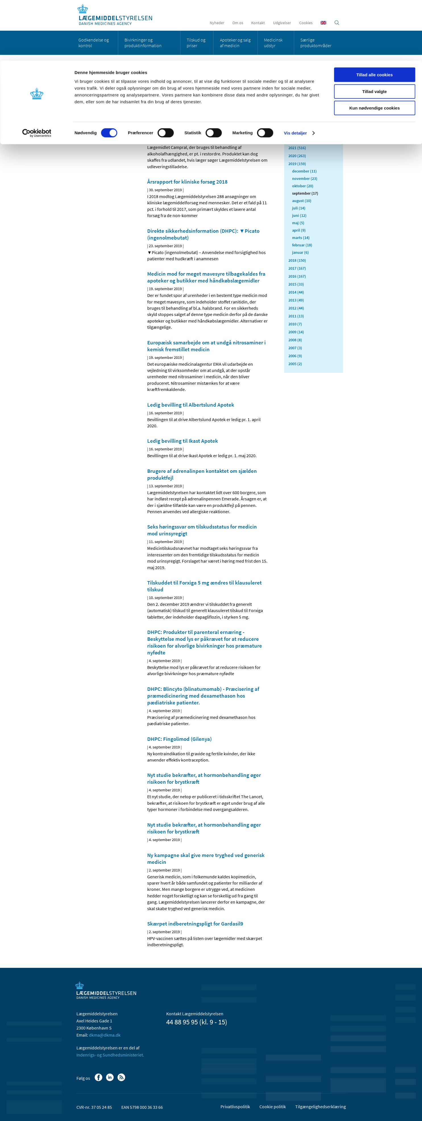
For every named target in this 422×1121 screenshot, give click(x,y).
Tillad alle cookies (374, 14)
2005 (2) (295, 363)
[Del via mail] (180, 104)
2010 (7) (295, 323)
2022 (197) (297, 139)
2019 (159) (297, 163)
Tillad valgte (374, 30)
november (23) (304, 178)
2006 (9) (295, 355)
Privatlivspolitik (235, 1106)
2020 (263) (297, 155)
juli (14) (298, 208)
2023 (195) (297, 131)
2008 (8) (295, 339)
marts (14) (301, 237)
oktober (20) (302, 185)
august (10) (301, 200)
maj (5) (298, 222)
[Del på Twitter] (171, 104)
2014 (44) (296, 292)
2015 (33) (296, 284)
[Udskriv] (263, 104)
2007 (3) (295, 347)
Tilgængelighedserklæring (320, 1106)
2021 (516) (297, 147)
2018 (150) (297, 260)
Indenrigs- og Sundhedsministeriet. (110, 1055)
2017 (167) (297, 268)
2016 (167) (297, 276)
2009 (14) (296, 331)
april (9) (299, 230)
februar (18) (302, 245)
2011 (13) (296, 316)
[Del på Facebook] (151, 104)
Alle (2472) (297, 89)
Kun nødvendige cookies (374, 47)
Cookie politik (272, 1106)
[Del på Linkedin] (161, 104)
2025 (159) (297, 115)
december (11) (304, 171)
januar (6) (300, 252)
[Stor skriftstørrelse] (253, 104)
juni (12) (299, 215)
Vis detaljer (295, 72)
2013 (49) (296, 300)
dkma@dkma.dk (104, 1035)
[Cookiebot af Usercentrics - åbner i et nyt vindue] (37, 72)
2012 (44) (296, 308)
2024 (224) (297, 123)
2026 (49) (296, 108)
